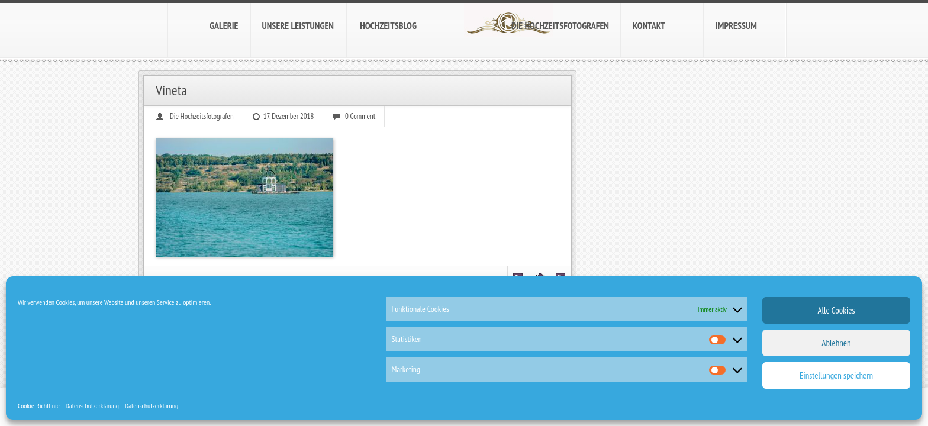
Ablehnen (835, 342)
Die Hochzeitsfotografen (202, 116)
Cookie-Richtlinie (39, 405)
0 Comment (360, 116)
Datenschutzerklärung (92, 405)
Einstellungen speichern (836, 375)
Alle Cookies (836, 310)
